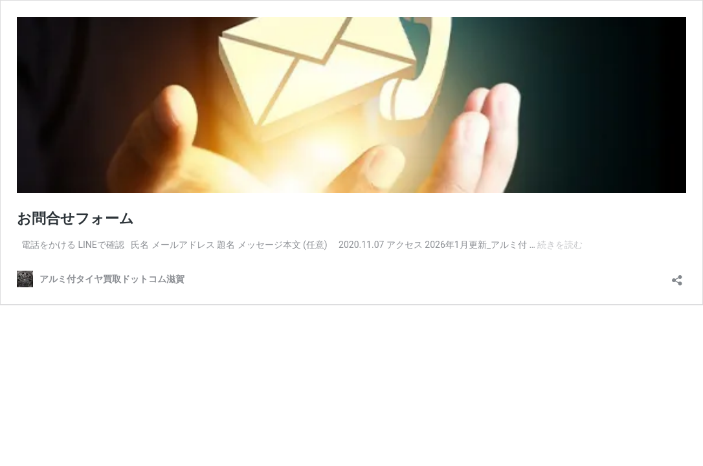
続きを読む (560, 244)
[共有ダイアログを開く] (677, 276)
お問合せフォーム (75, 218)
